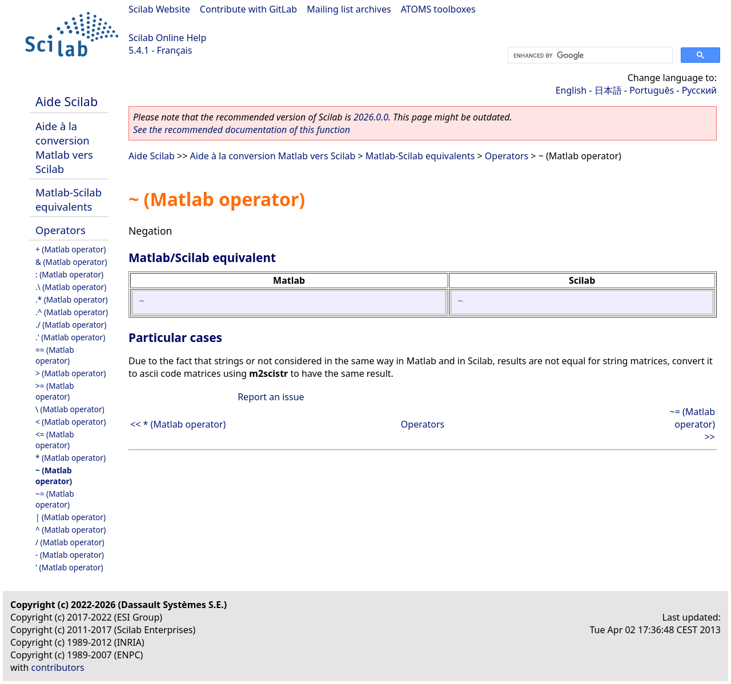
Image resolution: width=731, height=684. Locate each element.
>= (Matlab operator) (54, 391)
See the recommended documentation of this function (241, 129)
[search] (589, 55)
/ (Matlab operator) (70, 542)
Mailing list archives (349, 9)
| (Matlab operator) (70, 517)
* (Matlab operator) (70, 457)
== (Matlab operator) (54, 355)
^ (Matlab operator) (70, 529)
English (571, 90)
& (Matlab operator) (71, 261)
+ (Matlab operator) (70, 249)
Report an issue (271, 397)
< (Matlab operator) (70, 421)
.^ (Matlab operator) (71, 312)
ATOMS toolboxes (438, 9)
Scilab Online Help (167, 37)
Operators (60, 230)
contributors (58, 667)
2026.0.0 (371, 117)
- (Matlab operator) (69, 554)
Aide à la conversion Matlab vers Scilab (64, 147)
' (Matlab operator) (69, 567)
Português (651, 90)
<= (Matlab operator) (54, 439)
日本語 (608, 90)
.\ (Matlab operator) (70, 286)
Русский (699, 90)
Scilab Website (159, 9)
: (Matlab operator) (69, 274)
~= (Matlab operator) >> (692, 424)
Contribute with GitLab (248, 9)
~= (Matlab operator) (54, 499)
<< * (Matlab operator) (178, 424)
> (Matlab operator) (70, 373)
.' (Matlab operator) (70, 337)
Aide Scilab (66, 101)
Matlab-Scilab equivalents (68, 199)
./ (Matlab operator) (70, 324)
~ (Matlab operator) (53, 475)
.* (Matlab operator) (71, 299)
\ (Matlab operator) (70, 409)
